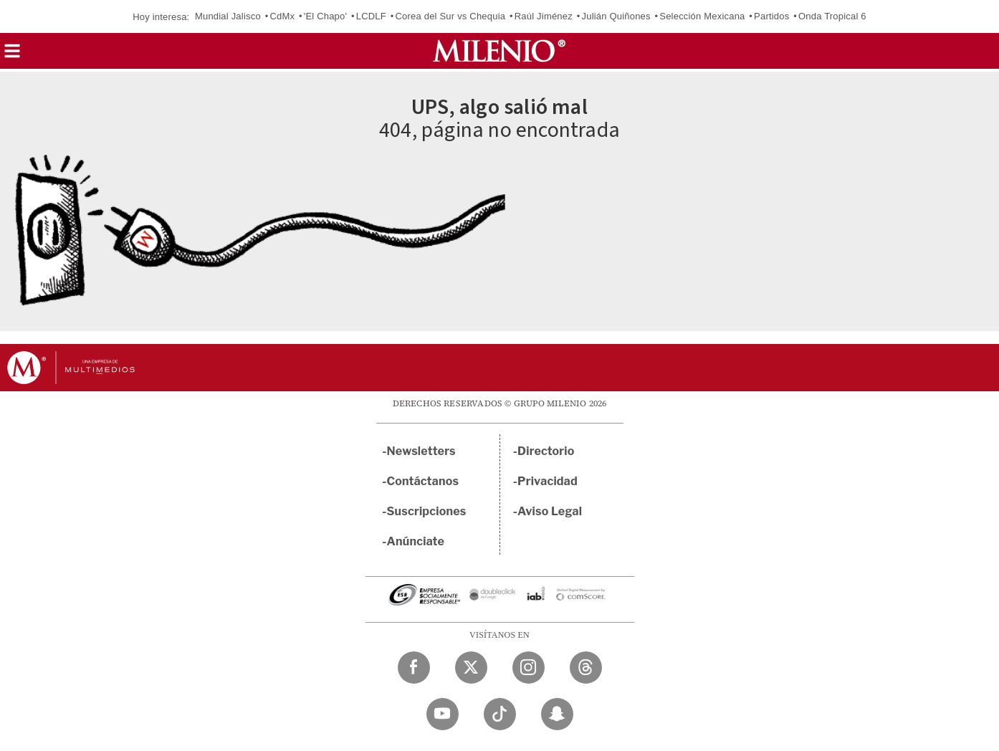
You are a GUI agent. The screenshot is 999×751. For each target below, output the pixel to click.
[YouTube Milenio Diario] (442, 714)
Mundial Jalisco (228, 16)
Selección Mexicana (702, 16)
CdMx (282, 16)
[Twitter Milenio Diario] (471, 667)
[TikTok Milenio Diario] (500, 714)
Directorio (546, 451)
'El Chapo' (325, 16)
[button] (12, 55)
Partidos (771, 16)
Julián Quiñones (616, 16)
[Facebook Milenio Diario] (414, 667)
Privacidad (547, 481)
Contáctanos (423, 481)
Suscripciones (427, 511)
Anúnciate (415, 541)
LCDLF (371, 16)
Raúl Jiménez (544, 16)
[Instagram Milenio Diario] (528, 667)
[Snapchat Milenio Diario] (557, 714)
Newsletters (421, 451)
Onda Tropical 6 (832, 16)
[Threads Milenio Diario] (586, 667)
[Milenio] (499, 51)
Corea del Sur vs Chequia (451, 16)
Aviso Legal (549, 511)
